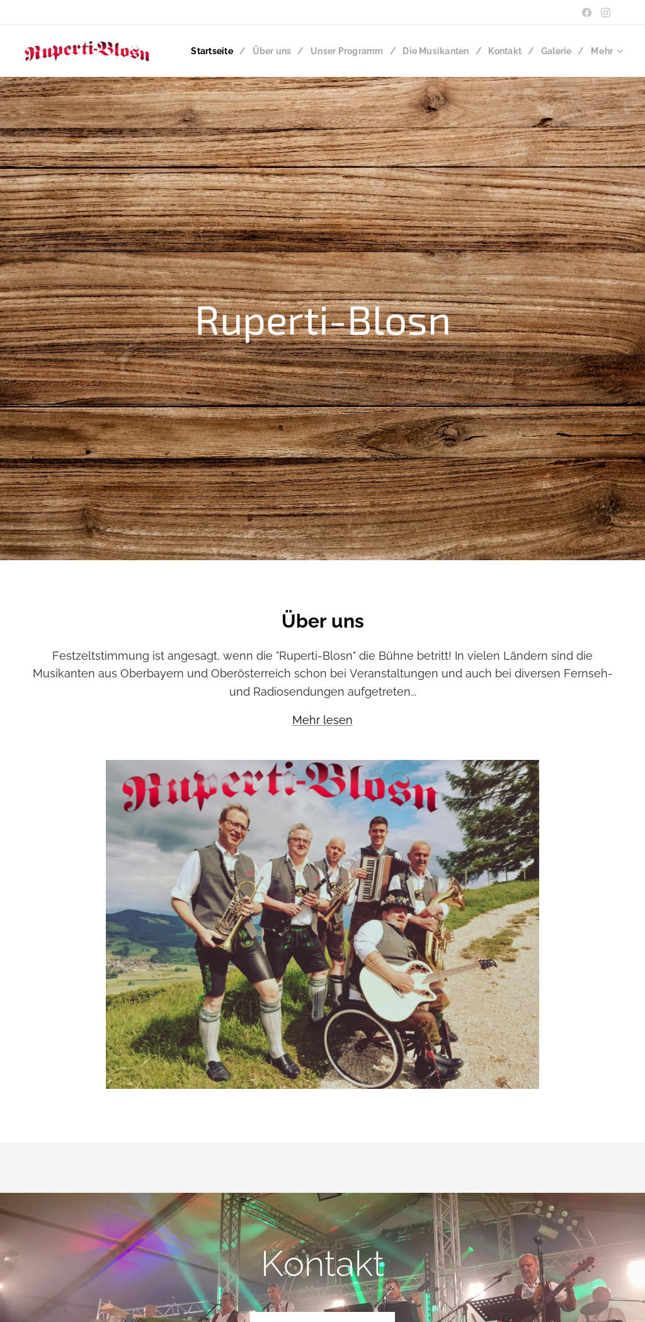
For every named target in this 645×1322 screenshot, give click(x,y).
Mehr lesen (322, 720)
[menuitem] (253, 51)
